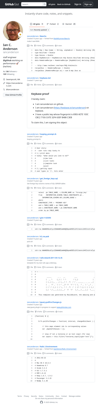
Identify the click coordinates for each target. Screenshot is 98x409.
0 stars (58, 46)
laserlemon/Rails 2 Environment (65, 349)
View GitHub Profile (13, 95)
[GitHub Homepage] (41, 402)
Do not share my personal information (49, 398)
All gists (51, 4)
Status (41, 396)
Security (34, 396)
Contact (64, 396)
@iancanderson (12, 89)
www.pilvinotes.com (64, 307)
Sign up (88, 4)
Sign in (78, 4)
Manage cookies (75, 396)
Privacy (26, 396)
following (8, 74)
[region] (61, 60)
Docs (57, 396)
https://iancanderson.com (14, 84)
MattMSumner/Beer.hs (62, 38)
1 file (30, 46)
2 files (30, 312)
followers (10, 71)
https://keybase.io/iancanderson (69, 107)
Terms (19, 396)
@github (7, 60)
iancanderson (32, 36)
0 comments (48, 46)
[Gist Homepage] (12, 4)
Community (49, 396)
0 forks (37, 46)
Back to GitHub (63, 4)
